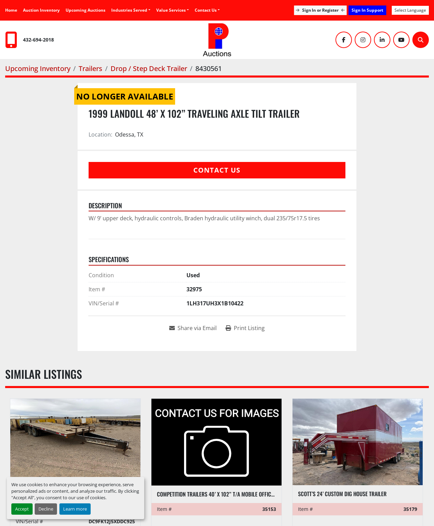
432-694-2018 (38, 39)
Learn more (75, 509)
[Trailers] (90, 68)
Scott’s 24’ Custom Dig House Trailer (342, 494)
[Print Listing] (245, 328)
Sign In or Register (320, 10)
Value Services (171, 10)
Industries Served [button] (129, 10)
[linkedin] (382, 40)
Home (11, 10)
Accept (22, 509)
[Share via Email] (193, 328)
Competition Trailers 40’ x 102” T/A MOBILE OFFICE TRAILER (225, 494)
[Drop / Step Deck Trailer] (149, 68)
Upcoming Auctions (85, 10)
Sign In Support (367, 10)
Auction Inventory (41, 10)
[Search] (420, 40)
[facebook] (343, 40)
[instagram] (363, 40)
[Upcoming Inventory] (37, 68)
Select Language (410, 10)
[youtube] (401, 40)
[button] (172, 10)
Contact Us (206, 10)
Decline (45, 509)
